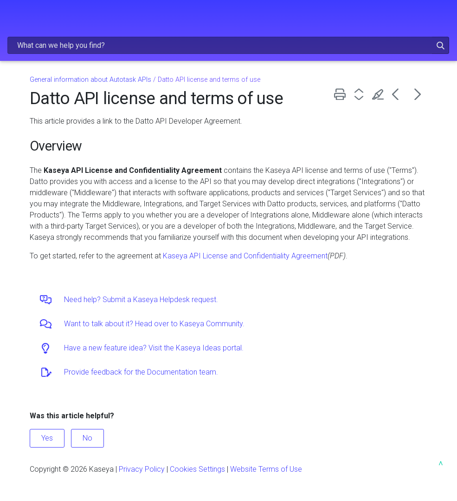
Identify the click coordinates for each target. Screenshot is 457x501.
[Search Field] (228, 45)
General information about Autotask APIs (90, 80)
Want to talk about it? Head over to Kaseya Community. (154, 323)
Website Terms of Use (266, 469)
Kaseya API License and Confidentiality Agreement (245, 255)
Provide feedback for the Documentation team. (141, 372)
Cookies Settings (197, 469)
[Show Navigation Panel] (12, 16)
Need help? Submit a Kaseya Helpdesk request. (141, 299)
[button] (427, 45)
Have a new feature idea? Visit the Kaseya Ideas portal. (154, 347)
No (87, 438)
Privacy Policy (142, 469)
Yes (47, 438)
